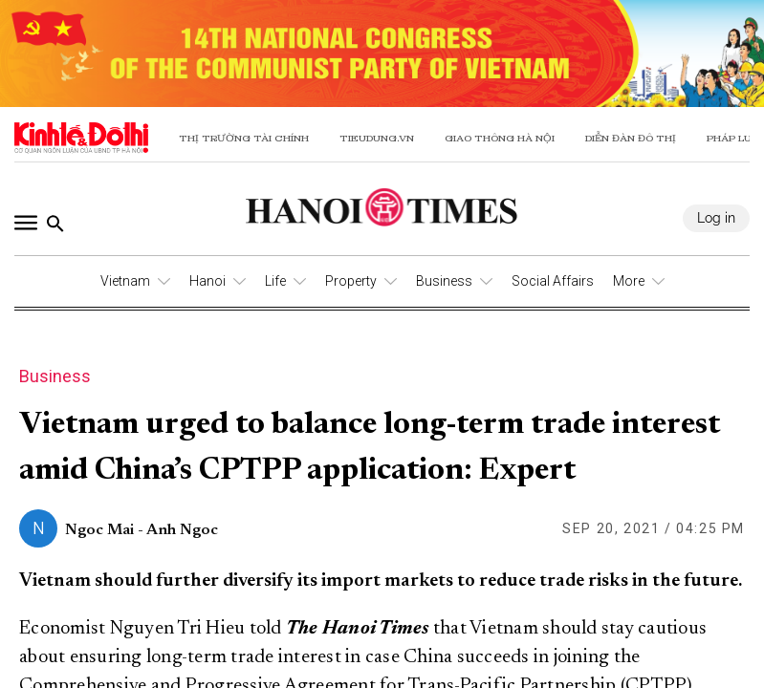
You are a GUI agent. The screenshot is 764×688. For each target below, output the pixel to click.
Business (444, 281)
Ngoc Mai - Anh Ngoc (141, 530)
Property (351, 281)
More (628, 281)
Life (275, 281)
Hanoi (207, 281)
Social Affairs (553, 281)
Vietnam (125, 281)
